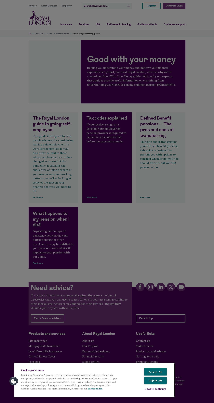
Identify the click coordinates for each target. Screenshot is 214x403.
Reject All (155, 380)
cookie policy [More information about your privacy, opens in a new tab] (95, 388)
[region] (94, 380)
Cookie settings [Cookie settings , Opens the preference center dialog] (155, 388)
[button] (13, 381)
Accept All (155, 372)
